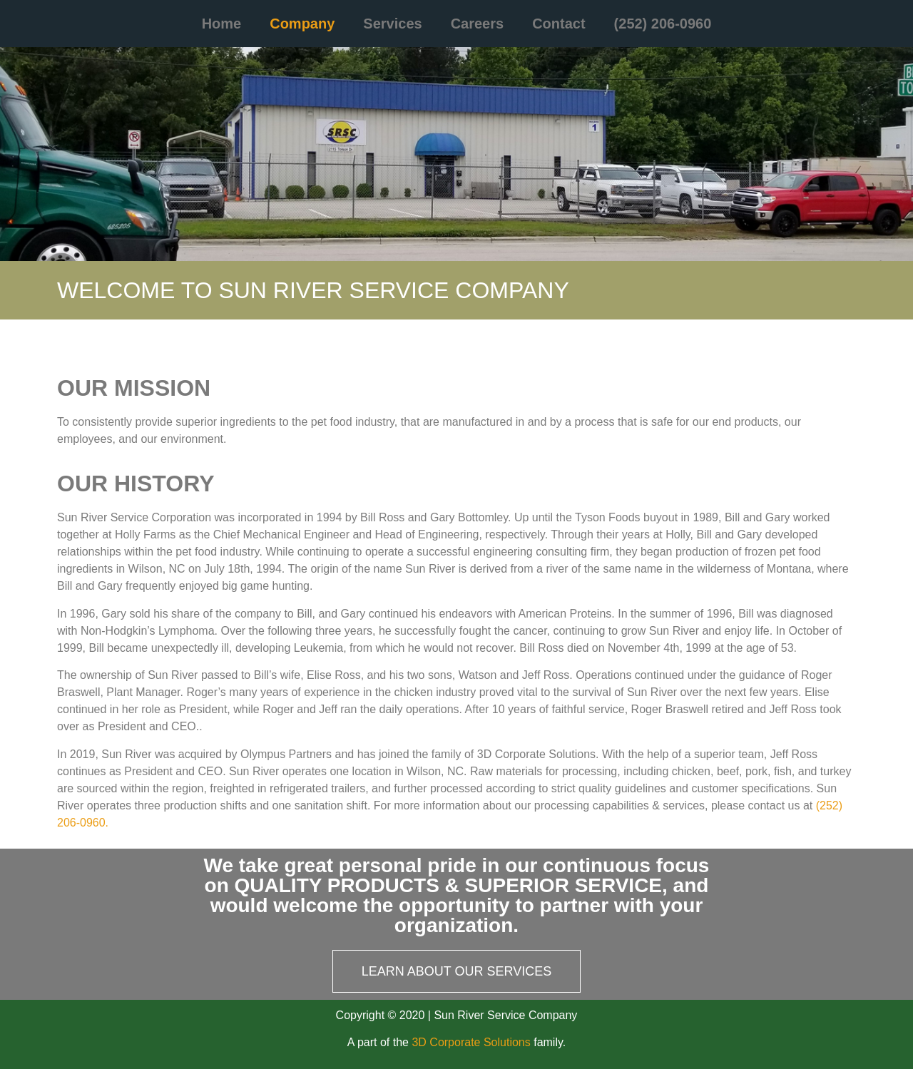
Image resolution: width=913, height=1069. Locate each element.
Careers (477, 23)
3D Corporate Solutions (471, 1042)
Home (222, 23)
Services (392, 23)
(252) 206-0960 (663, 23)
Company (302, 23)
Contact (558, 23)
